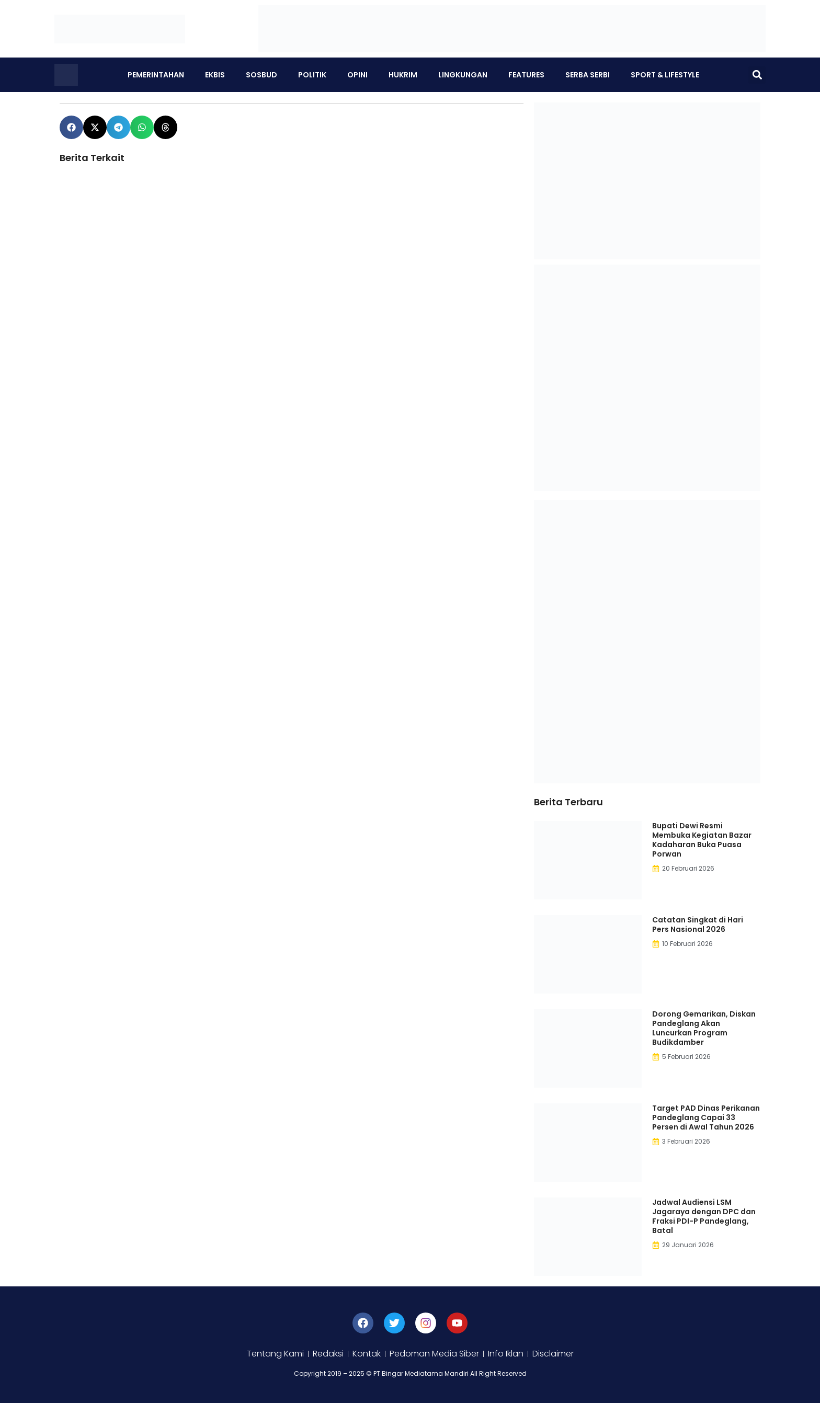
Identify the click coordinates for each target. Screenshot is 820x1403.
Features (526, 75)
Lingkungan (462, 75)
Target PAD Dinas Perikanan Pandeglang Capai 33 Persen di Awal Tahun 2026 (706, 1117)
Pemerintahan (156, 75)
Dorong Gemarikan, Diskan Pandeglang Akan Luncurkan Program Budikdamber (704, 1028)
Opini (357, 75)
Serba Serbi (587, 75)
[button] (757, 75)
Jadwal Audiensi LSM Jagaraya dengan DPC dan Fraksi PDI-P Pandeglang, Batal (704, 1216)
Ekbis (215, 75)
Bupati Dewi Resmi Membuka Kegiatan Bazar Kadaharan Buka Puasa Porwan (701, 839)
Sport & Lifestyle (665, 75)
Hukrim (403, 75)
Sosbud (261, 75)
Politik (312, 75)
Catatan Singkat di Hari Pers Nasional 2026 (697, 924)
